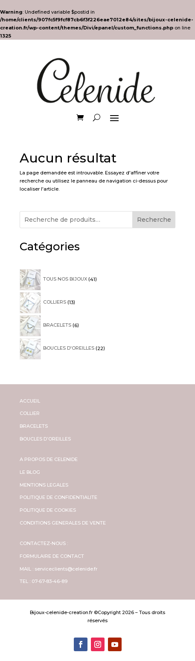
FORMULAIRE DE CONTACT (52, 556)
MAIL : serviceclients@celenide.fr (58, 569)
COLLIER (30, 413)
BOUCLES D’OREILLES (45, 439)
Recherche (154, 219)
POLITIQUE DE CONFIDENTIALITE (58, 497)
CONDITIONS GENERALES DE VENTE (63, 523)
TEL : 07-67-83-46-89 (43, 581)
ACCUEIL (30, 401)
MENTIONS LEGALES (44, 485)
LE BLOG (30, 472)
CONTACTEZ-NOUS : (44, 543)
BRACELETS (34, 426)
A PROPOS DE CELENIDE (49, 459)
